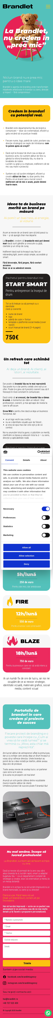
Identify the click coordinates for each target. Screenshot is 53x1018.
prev (11, 815)
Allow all (26, 547)
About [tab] (43, 460)
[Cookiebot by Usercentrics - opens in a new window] (38, 452)
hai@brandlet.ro (10, 999)
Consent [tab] (9, 460)
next (42, 815)
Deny (26, 564)
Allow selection (26, 555)
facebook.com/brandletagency (19, 977)
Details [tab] (26, 460)
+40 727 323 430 (10, 1003)
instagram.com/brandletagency (20, 983)
